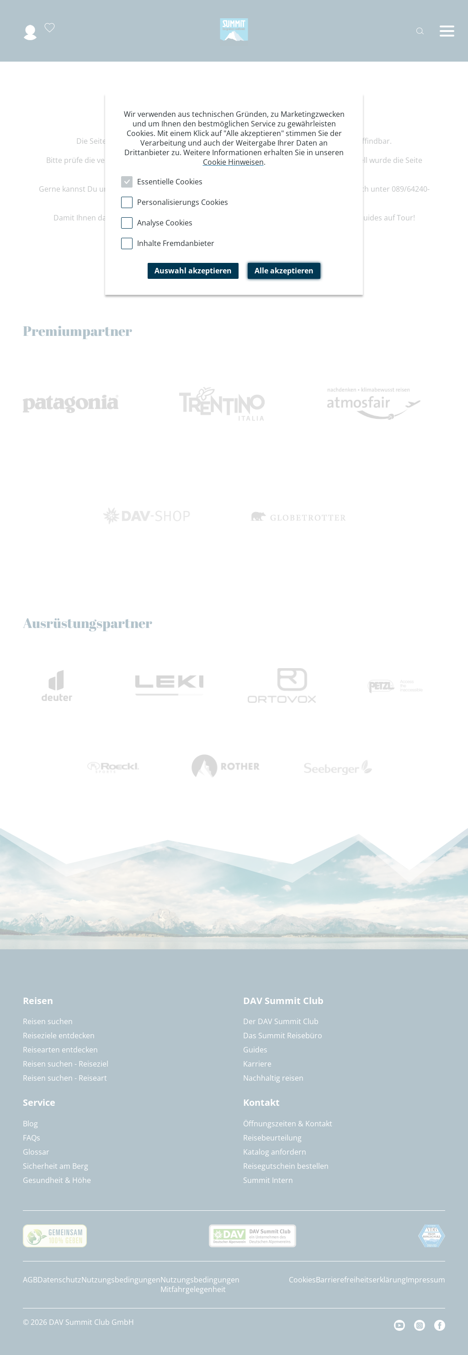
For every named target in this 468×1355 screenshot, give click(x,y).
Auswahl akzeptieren (193, 271)
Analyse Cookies (164, 223)
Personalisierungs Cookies (182, 202)
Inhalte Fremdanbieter (175, 243)
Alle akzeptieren (284, 271)
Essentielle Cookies (169, 182)
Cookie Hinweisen (233, 162)
